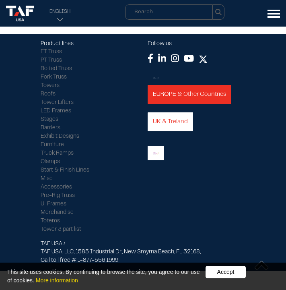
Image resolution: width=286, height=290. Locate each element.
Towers (50, 85)
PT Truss (51, 60)
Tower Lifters (57, 102)
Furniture (52, 145)
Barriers (50, 128)
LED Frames (56, 111)
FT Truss (51, 52)
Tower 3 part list (61, 229)
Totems (50, 221)
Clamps (50, 162)
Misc (47, 178)
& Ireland (170, 121)
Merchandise (57, 212)
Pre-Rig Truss (58, 195)
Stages (49, 119)
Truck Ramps (57, 153)
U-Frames (53, 204)
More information (57, 280)
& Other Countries (189, 94)
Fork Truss (54, 77)
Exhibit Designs (60, 136)
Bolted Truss (56, 68)
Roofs (48, 94)
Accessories (56, 187)
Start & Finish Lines (65, 170)
